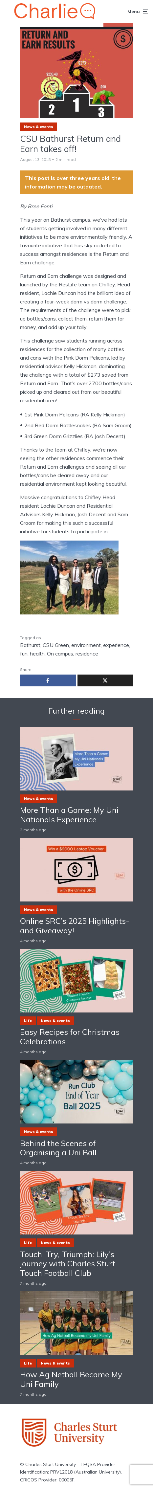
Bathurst (30, 645)
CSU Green (56, 645)
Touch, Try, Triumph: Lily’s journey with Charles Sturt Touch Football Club (67, 1264)
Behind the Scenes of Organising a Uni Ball (58, 1148)
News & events (38, 126)
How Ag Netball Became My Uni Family (71, 1379)
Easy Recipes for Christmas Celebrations (70, 1036)
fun (24, 653)
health (37, 653)
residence (87, 653)
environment (86, 645)
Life (28, 1020)
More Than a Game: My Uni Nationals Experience (69, 814)
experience (116, 645)
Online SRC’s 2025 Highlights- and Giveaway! (74, 925)
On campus (60, 653)
